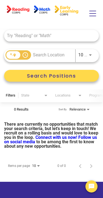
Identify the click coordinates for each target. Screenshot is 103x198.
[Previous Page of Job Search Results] (80, 165)
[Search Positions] (51, 76)
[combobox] (49, 36)
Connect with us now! (56, 137)
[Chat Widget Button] (91, 186)
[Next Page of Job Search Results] (91, 165)
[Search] (51, 76)
